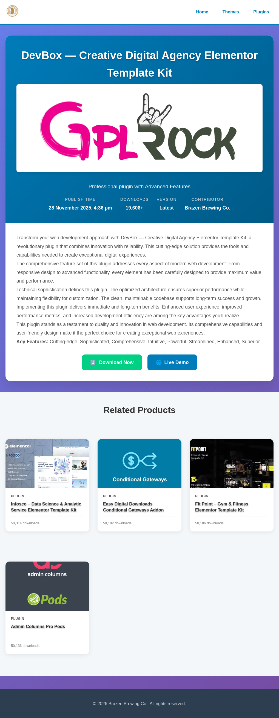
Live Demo (172, 362)
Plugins (261, 12)
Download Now (111, 362)
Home (202, 12)
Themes (231, 12)
